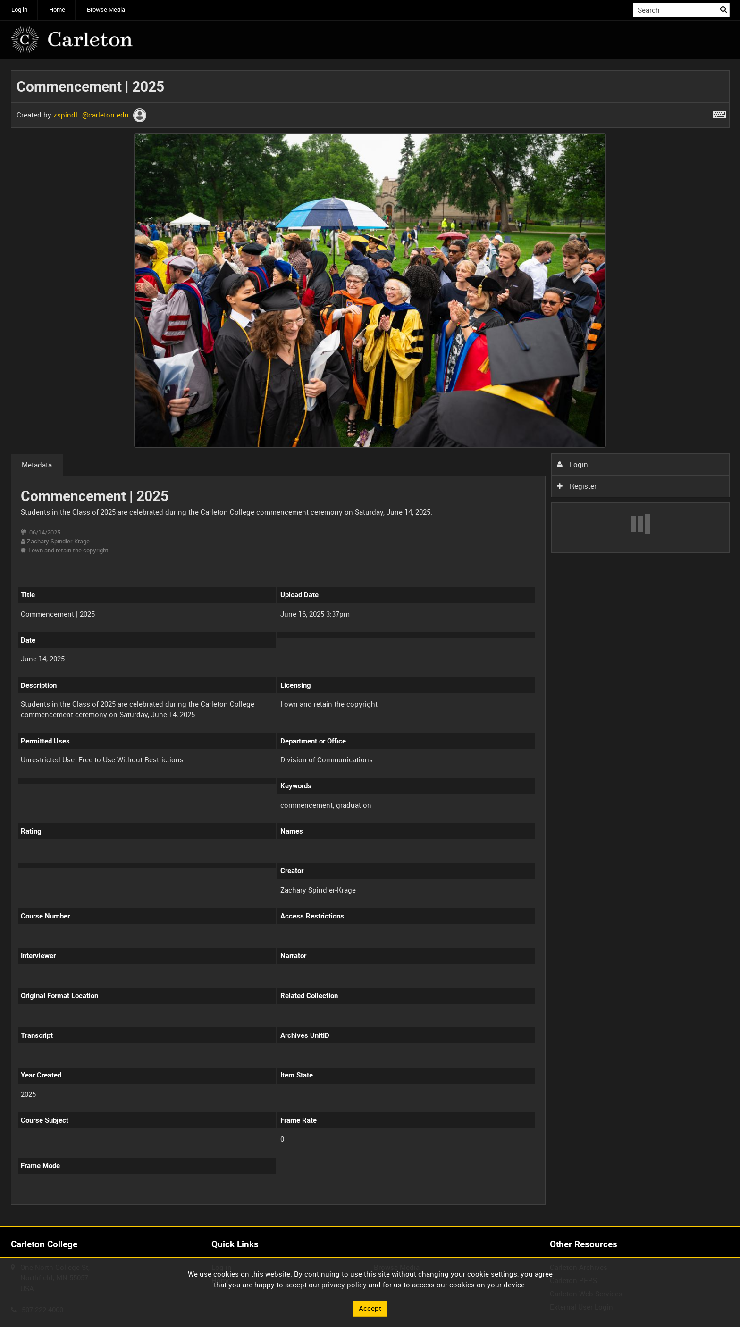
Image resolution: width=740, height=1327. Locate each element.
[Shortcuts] (719, 113)
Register (577, 486)
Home (57, 10)
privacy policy (344, 1284)
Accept (370, 1308)
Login (572, 464)
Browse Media (106, 10)
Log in (19, 10)
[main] (370, 643)
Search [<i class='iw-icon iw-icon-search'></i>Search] (724, 9)
